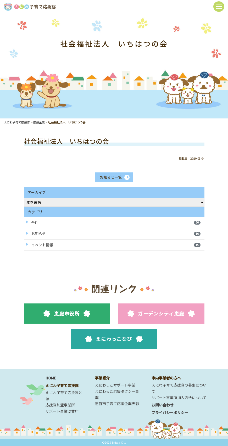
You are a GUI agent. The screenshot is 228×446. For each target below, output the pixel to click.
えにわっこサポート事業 (115, 385)
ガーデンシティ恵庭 (161, 313)
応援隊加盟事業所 (60, 404)
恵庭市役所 (66, 313)
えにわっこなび (114, 338)
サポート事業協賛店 (62, 411)
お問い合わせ (163, 404)
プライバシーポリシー (170, 412)
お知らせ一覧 (111, 177)
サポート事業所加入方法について (179, 397)
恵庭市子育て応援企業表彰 (117, 403)
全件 (116, 222)
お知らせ (116, 233)
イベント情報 (116, 244)
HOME (51, 377)
